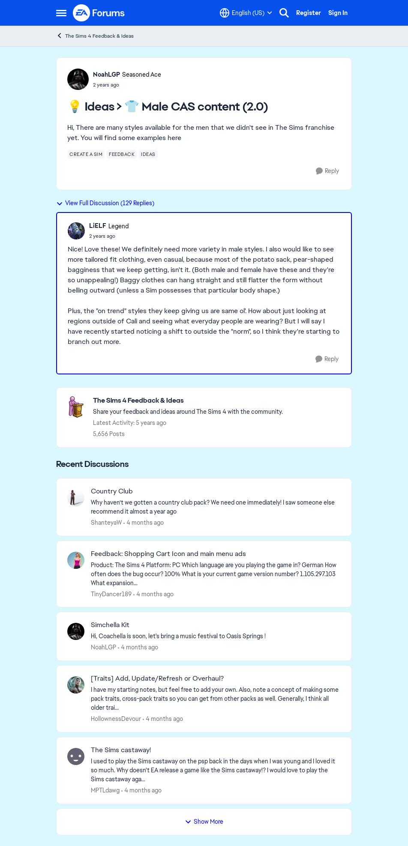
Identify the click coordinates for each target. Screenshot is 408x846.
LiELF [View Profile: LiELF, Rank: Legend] (97, 226)
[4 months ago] (143, 522)
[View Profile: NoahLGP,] (75, 631)
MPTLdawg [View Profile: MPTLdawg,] (105, 790)
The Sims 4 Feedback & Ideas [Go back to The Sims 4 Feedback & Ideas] (95, 35)
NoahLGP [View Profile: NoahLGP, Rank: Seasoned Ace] (106, 74)
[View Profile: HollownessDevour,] (75, 685)
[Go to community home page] (99, 12)
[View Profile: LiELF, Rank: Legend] (76, 230)
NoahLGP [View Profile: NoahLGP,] (103, 647)
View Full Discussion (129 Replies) (105, 203)
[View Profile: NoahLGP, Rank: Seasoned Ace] (78, 79)
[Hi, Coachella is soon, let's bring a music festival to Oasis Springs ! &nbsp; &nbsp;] (216, 636)
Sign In (338, 13)
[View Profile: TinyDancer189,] (75, 560)
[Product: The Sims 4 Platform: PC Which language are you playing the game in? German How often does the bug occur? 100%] (216, 573)
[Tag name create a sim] (86, 154)
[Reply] (327, 171)
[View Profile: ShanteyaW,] (75, 497)
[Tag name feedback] (122, 154)
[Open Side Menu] (61, 12)
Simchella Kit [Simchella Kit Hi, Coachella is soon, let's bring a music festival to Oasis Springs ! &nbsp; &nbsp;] (110, 625)
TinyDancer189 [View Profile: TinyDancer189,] (111, 594)
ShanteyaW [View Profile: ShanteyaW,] (106, 522)
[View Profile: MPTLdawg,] (75, 756)
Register (308, 13)
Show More (204, 821)
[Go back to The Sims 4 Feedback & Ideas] (188, 400)
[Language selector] (246, 12)
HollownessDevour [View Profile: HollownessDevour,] (116, 719)
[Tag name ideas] (148, 154)
